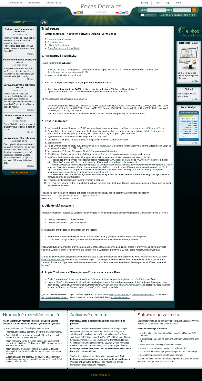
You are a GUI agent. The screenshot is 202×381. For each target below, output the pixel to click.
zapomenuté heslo (185, 15)
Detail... (30, 54)
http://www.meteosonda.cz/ (54, 297)
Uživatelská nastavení (58, 45)
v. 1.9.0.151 (101, 12)
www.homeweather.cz (134, 285)
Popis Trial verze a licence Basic (64, 48)
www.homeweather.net (148, 160)
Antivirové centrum (88, 314)
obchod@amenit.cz (120, 297)
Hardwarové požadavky (59, 39)
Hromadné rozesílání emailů (31, 314)
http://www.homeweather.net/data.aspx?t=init (142, 128)
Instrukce (182, 94)
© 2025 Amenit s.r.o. (101, 375)
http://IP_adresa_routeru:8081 (98, 146)
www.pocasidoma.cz (120, 160)
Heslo (169, 10)
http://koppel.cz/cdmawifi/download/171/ (68, 72)
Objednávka (167, 15)
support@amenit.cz (90, 195)
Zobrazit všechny (19, 172)
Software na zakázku (158, 314)
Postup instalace (56, 42)
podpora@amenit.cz (69, 195)
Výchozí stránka (44, 21)
